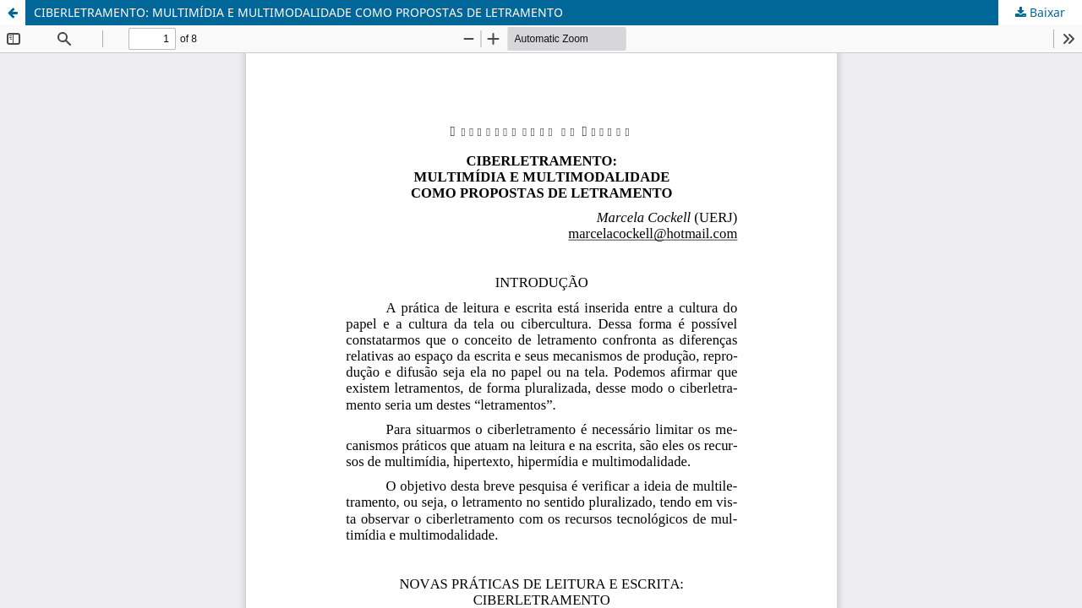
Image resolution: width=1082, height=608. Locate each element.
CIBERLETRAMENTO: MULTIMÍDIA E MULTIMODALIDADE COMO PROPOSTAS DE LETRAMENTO (298, 12)
